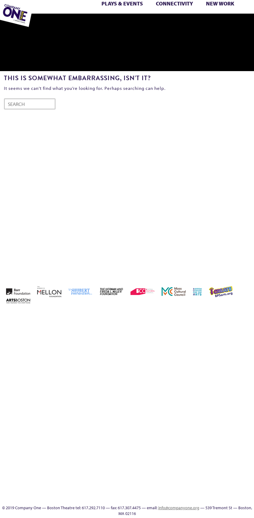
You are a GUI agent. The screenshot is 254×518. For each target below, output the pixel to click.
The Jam (229, 16)
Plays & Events (122, 3)
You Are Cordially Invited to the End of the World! (69, 23)
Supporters (172, 23)
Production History (73, 16)
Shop (158, 16)
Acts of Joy (201, 316)
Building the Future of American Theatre (175, 331)
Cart (210, 338)
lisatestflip (237, 374)
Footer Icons (85, 23)
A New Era (184, 316)
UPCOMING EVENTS (180, 461)
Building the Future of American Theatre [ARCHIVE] (184, 331)
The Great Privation (213, 16)
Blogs (180, 476)
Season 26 (142, 16)
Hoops (202, 374)
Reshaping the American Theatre (100, 16)
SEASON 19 (146, 23)
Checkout (219, 338)
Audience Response (180, 483)
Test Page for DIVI (187, 16)
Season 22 (115, 16)
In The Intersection (179, 490)
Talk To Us (120, 23)
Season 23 (124, 16)
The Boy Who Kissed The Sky (196, 16)
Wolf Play (247, 16)
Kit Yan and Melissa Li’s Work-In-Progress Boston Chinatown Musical (219, 360)
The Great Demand (204, 16)
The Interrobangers (222, 16)
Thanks (155, 23)
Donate (237, 338)
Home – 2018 (184, 374)
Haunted (176, 374)
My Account (45, 16)
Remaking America (82, 16)
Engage (137, 23)
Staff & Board (168, 16)
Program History (180, 454)
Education (93, 23)
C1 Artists (128, 23)
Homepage (193, 374)
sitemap (76, 23)
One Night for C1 (64, 16)
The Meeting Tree (239, 16)
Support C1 (177, 16)
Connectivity (174, 3)
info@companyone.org (178, 507)
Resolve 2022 (107, 16)
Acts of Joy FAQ (210, 316)
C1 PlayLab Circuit (180, 447)
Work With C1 (59, 23)
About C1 (192, 316)
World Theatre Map (179, 468)
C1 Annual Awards (182, 23)
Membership (245, 374)
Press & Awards (191, 23)
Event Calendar (103, 23)
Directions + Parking (165, 23)
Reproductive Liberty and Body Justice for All (91, 16)
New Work (220, 3)
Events (180, 497)
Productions (111, 23)
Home (158, 316)
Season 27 (151, 16)
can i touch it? (202, 338)
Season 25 (133, 16)
